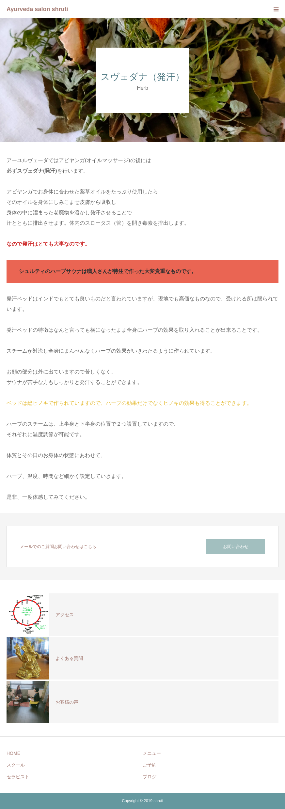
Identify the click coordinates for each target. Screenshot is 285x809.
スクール (16, 765)
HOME (13, 753)
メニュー (152, 753)
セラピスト (18, 776)
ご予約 (149, 765)
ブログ (149, 776)
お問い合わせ (235, 546)
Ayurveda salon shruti (37, 9)
